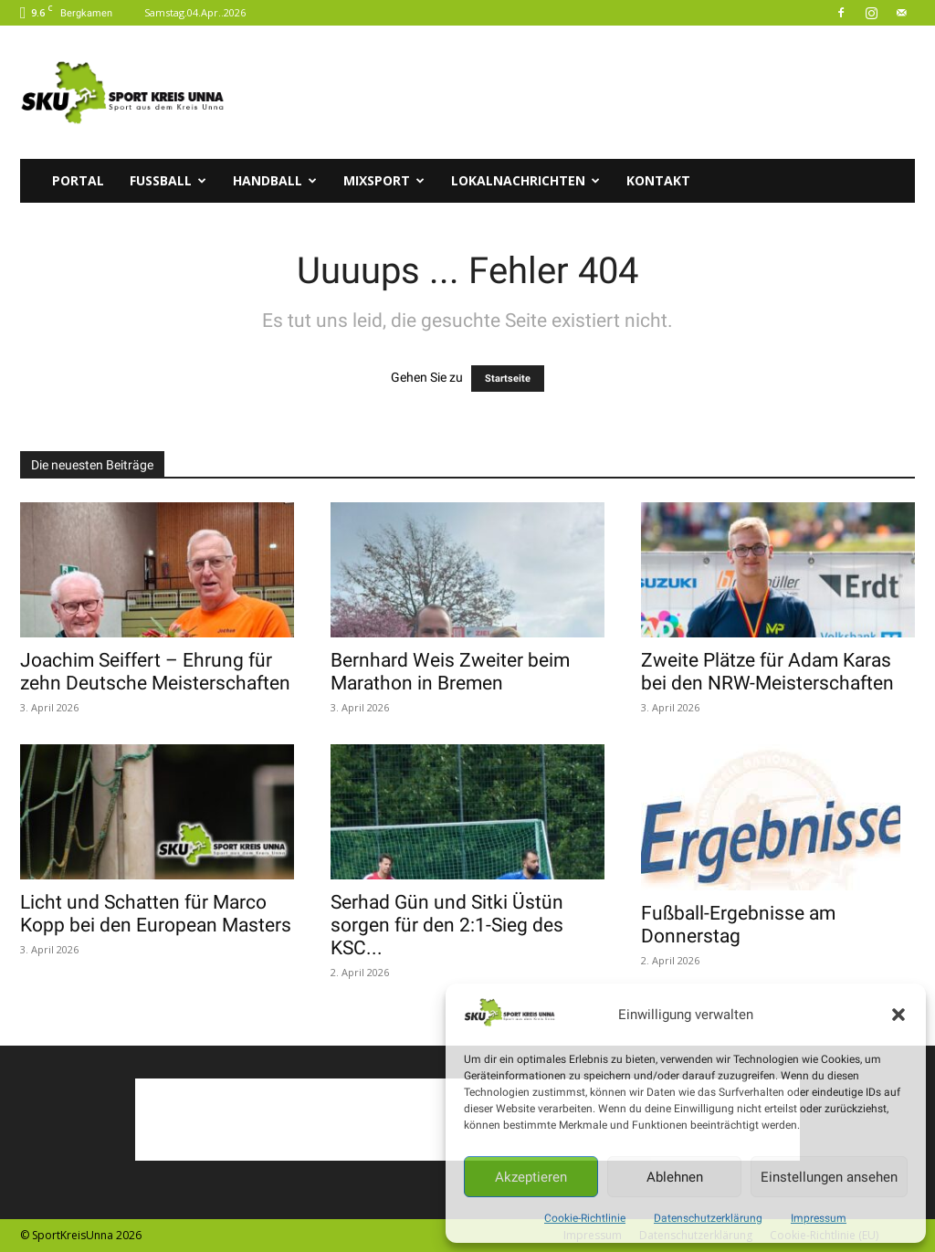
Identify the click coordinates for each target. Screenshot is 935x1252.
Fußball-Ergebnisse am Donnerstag (738, 924)
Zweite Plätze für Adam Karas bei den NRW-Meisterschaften (767, 671)
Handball (275, 180)
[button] (898, 1014)
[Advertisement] (582, 92)
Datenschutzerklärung (708, 1218)
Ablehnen (674, 1177)
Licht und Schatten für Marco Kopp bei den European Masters (155, 913)
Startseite (508, 378)
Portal (78, 180)
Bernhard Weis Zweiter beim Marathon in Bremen (450, 671)
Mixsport (384, 180)
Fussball (168, 180)
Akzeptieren (531, 1177)
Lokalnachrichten (525, 180)
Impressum (818, 1218)
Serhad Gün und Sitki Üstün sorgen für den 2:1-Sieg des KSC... (447, 925)
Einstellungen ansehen (829, 1177)
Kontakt (658, 180)
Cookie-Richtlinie (584, 1218)
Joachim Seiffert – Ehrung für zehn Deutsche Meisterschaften (155, 671)
